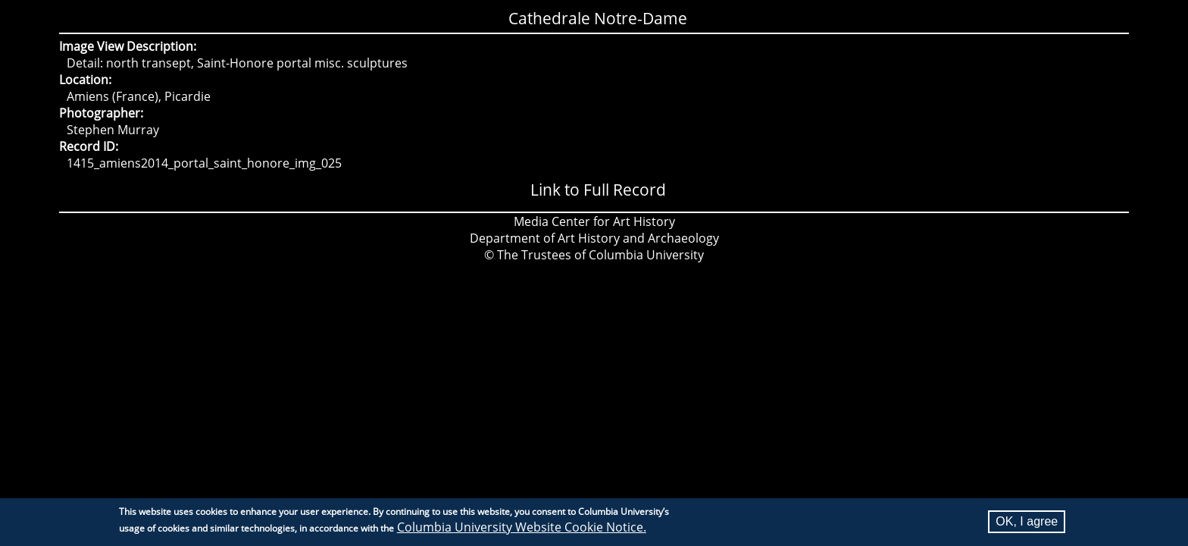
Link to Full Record (598, 189)
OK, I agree (1027, 523)
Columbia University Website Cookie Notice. (521, 529)
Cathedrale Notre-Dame (597, 18)
